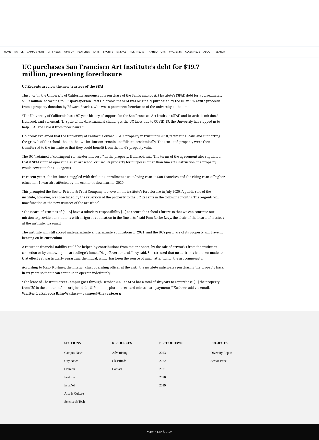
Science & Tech (74, 400)
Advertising (120, 351)
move (111, 191)
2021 (162, 367)
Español (69, 383)
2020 (162, 375)
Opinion (69, 367)
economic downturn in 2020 (101, 182)
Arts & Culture (74, 392)
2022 (162, 359)
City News (71, 359)
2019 (162, 383)
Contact (117, 367)
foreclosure (152, 191)
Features (69, 375)
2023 (162, 351)
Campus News (73, 351)
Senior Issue (219, 359)
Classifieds (119, 359)
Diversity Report (221, 351)
